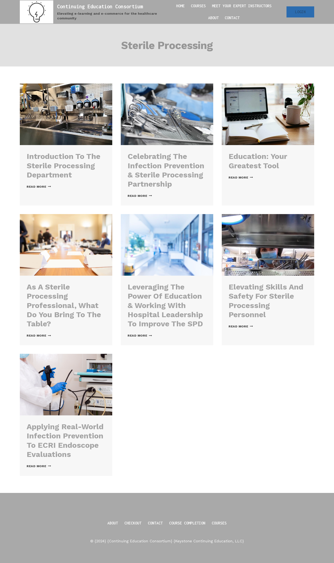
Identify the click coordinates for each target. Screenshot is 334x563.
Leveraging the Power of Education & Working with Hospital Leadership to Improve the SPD (165, 305)
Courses (198, 6)
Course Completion (187, 523)
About (213, 18)
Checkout (132, 523)
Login (300, 12)
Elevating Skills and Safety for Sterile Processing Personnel (266, 300)
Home (180, 6)
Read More (39, 186)
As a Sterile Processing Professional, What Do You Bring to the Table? (64, 305)
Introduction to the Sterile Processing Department (63, 165)
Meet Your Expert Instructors (242, 6)
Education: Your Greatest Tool (258, 161)
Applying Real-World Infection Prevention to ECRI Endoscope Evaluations (65, 440)
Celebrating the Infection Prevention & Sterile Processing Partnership (166, 170)
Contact (232, 18)
